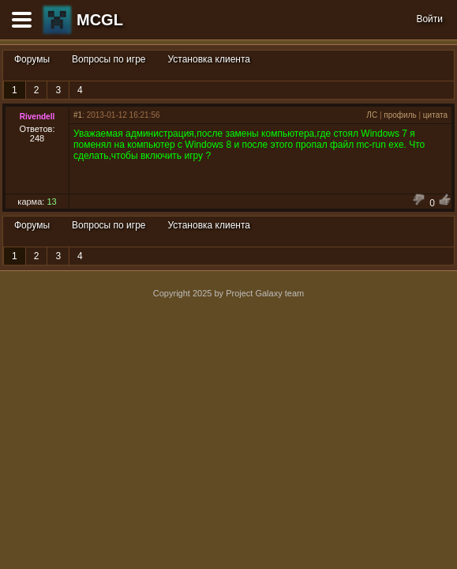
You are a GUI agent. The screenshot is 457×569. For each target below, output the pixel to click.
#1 (77, 115)
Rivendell (37, 116)
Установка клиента (209, 59)
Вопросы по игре (108, 59)
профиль (400, 115)
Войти (429, 18)
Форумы (32, 59)
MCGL (100, 19)
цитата (435, 115)
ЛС (371, 115)
